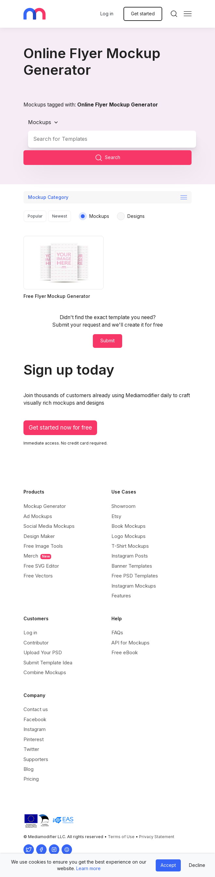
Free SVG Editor (41, 566)
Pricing (31, 779)
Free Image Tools (43, 546)
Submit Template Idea (47, 662)
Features (121, 596)
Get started (143, 13)
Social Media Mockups (49, 526)
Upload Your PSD (42, 652)
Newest (59, 216)
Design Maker (39, 536)
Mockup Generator (44, 506)
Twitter (31, 749)
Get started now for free (60, 427)
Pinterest (33, 739)
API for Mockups (130, 643)
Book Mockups (128, 526)
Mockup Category (48, 197)
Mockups (39, 122)
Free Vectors (38, 576)
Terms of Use (121, 836)
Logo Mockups (128, 536)
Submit (107, 340)
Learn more (88, 868)
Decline (197, 865)
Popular (35, 216)
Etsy (116, 516)
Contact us (35, 709)
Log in (106, 13)
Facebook (34, 719)
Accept (168, 865)
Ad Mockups (37, 516)
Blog (28, 769)
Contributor (36, 643)
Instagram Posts (129, 556)
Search (107, 158)
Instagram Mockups (133, 586)
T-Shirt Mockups (130, 546)
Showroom (123, 506)
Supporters (35, 759)
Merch (37, 556)
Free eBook (124, 652)
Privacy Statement (156, 836)
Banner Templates (131, 566)
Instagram (34, 729)
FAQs (117, 632)
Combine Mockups (44, 672)
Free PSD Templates (134, 576)
